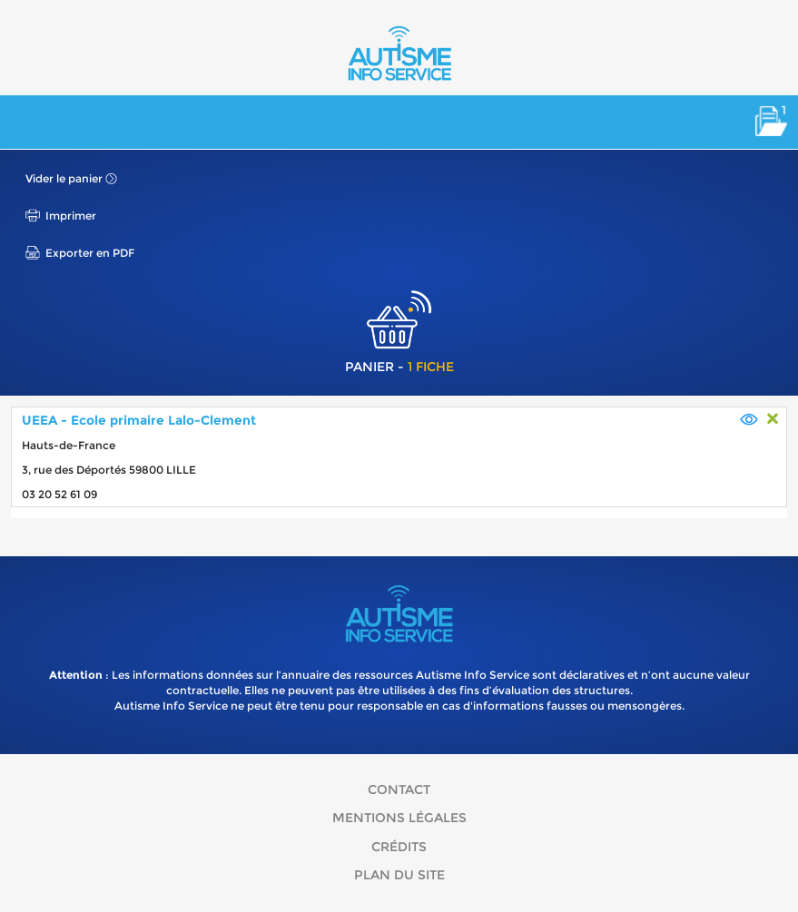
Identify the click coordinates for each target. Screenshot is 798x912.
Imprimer (70, 215)
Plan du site (399, 875)
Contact (399, 789)
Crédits (399, 846)
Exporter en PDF (89, 253)
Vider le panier (64, 178)
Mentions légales (399, 817)
